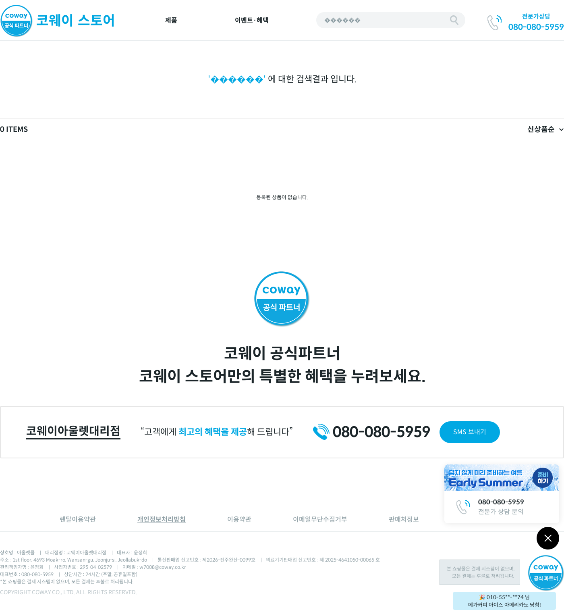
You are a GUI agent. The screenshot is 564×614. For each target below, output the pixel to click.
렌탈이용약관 (78, 519)
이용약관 (239, 519)
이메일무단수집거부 (320, 519)
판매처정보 (404, 519)
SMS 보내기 (469, 432)
